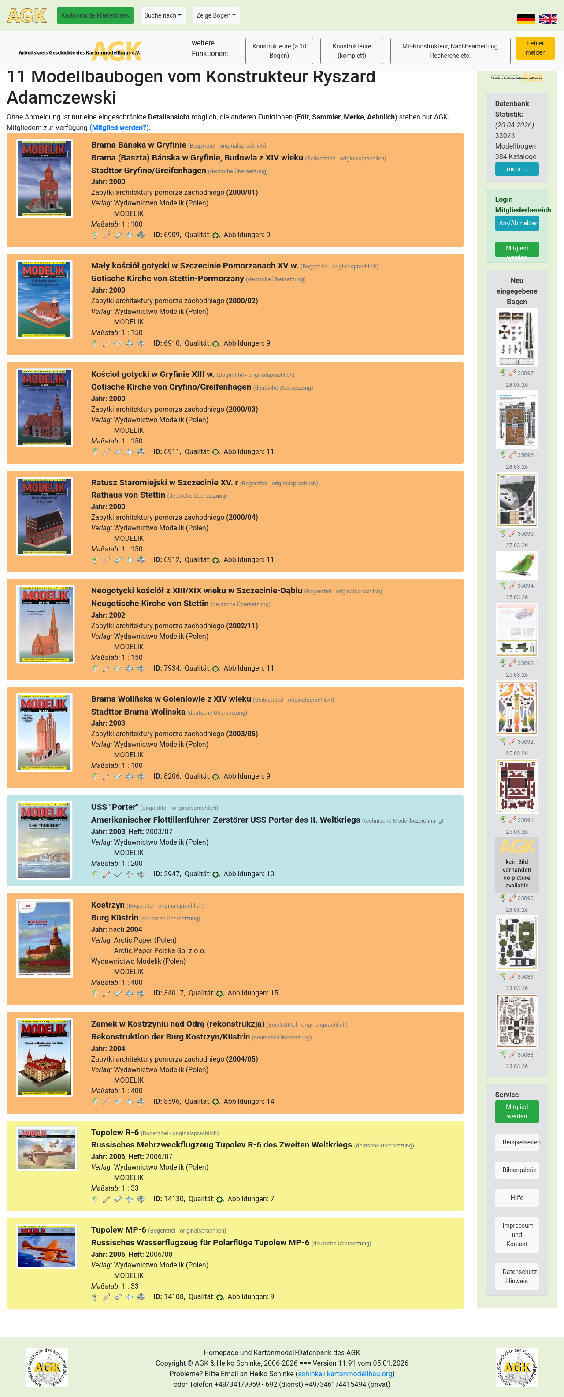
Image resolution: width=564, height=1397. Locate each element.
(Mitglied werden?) (119, 127)
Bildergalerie (520, 1169)
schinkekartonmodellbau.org (345, 1374)
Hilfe (517, 1197)
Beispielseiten (521, 1142)
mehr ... (517, 168)
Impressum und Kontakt (518, 1235)
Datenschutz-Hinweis (521, 1276)
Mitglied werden (517, 251)
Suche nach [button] (160, 15)
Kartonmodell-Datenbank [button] (95, 15)
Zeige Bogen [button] (214, 15)
